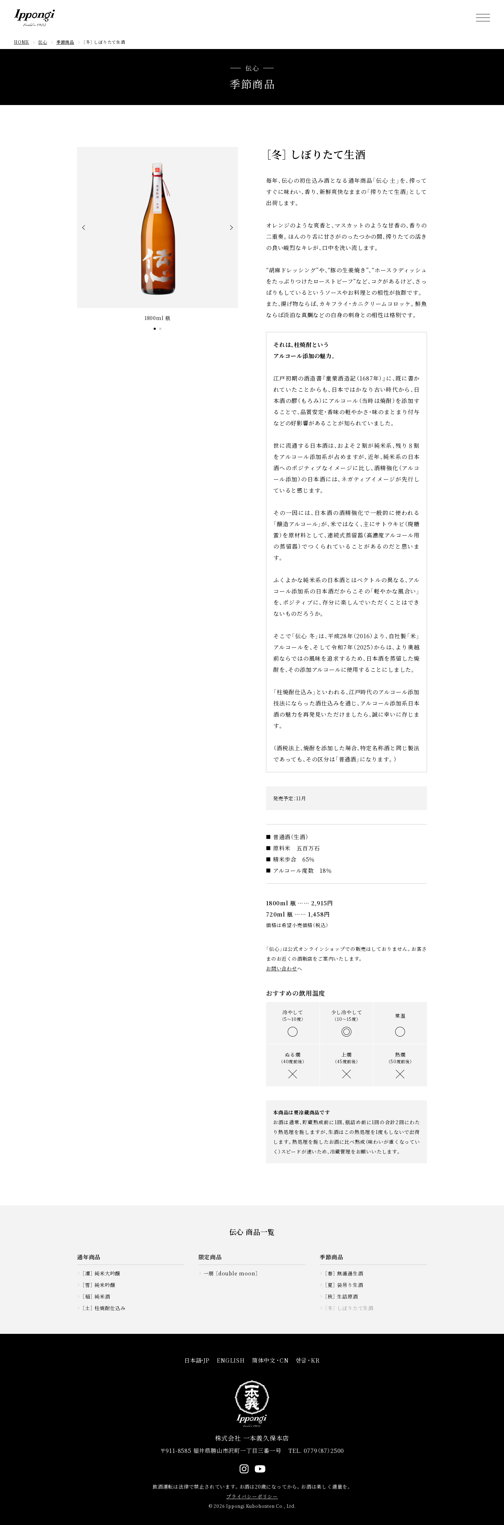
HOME (21, 42)
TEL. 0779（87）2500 (316, 1451)
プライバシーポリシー (252, 1496)
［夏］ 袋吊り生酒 (344, 1284)
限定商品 (210, 1257)
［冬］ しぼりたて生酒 (349, 1307)
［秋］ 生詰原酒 (341, 1296)
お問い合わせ (281, 968)
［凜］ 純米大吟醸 (101, 1273)
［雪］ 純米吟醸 (98, 1284)
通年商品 (88, 1257)
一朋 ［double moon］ (231, 1273)
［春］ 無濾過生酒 (344, 1273)
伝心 (42, 42)
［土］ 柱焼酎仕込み (104, 1307)
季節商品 (65, 42)
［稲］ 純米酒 (96, 1296)
